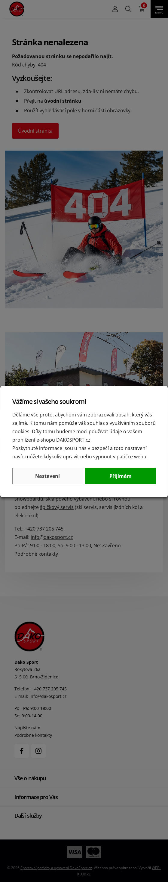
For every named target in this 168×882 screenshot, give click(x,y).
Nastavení (47, 476)
